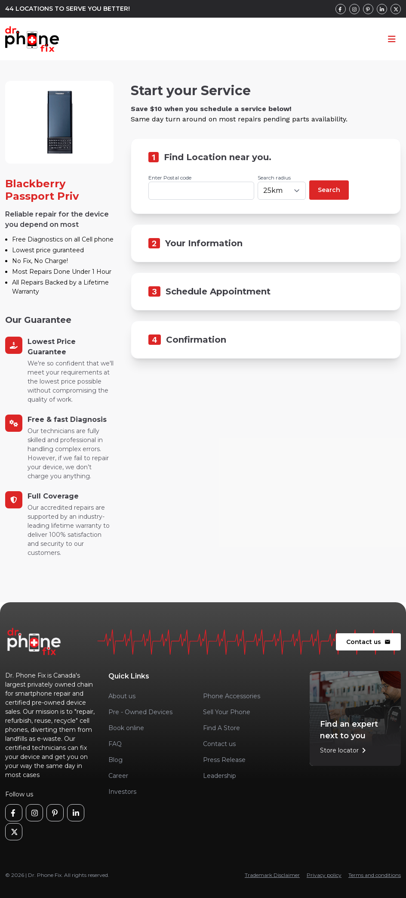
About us (121, 696)
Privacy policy (324, 875)
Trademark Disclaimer (272, 875)
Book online (126, 728)
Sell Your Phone (226, 712)
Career (118, 776)
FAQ (115, 744)
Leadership (219, 776)
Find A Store (221, 728)
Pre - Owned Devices (140, 712)
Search (329, 190)
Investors (122, 792)
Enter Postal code (169, 177)
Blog (115, 760)
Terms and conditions (374, 875)
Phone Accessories (231, 696)
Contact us (368, 642)
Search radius (274, 177)
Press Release (224, 760)
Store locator (344, 750)
